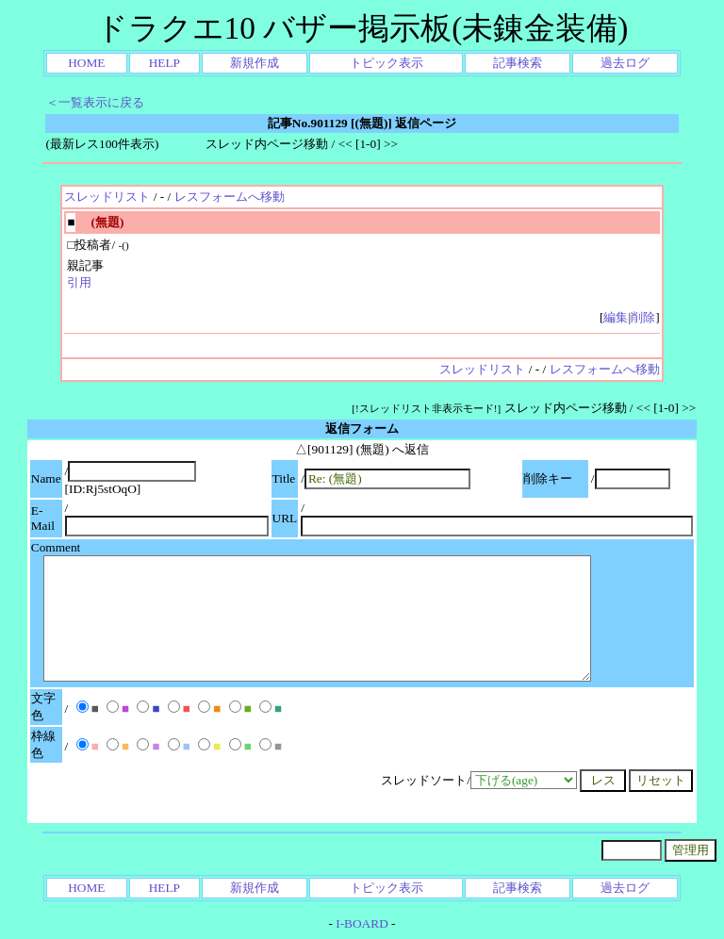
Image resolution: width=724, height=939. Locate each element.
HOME (86, 63)
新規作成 (254, 63)
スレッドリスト (107, 196)
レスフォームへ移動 (229, 196)
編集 (615, 317)
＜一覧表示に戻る (95, 102)
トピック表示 (386, 63)
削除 (643, 317)
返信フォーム (362, 428)
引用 (79, 282)
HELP (164, 63)
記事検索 (517, 63)
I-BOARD (362, 923)
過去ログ (625, 63)
